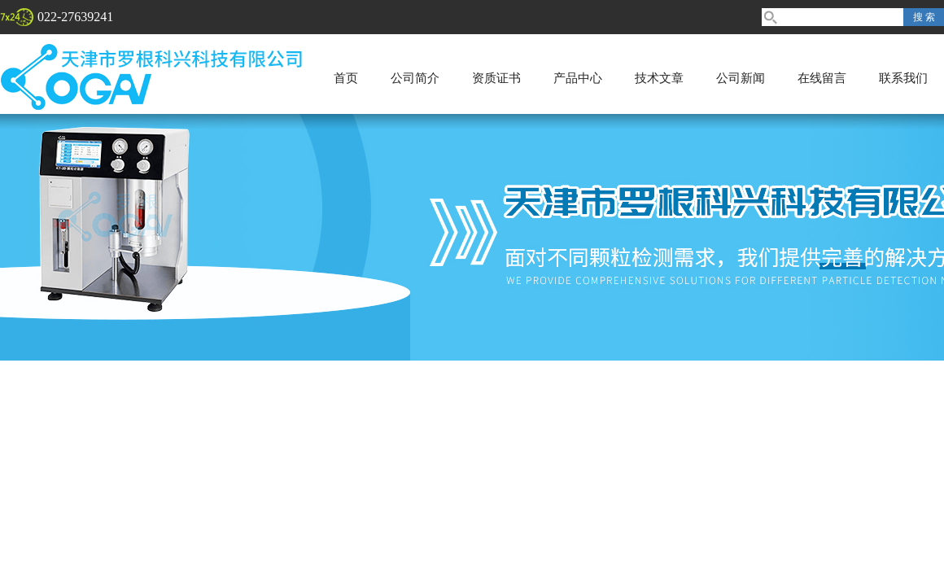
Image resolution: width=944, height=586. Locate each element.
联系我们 (903, 78)
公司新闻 (740, 78)
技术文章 (659, 78)
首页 (346, 78)
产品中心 (577, 78)
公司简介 (415, 78)
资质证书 (496, 78)
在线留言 (822, 78)
